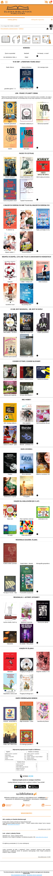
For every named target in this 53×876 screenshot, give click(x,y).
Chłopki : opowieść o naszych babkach (35, 756)
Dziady (6, 758)
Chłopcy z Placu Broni (9, 756)
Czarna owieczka (19, 765)
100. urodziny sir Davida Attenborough (14, 819)
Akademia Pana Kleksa (31, 759)
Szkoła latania (8, 755)
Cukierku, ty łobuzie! (20, 769)
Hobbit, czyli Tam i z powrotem (11, 753)
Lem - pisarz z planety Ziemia (11, 833)
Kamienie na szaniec (9, 759)
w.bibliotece (42, 797)
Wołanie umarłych (30, 758)
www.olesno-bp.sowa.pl (14, 824)
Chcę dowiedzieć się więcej (18, 875)
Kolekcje (21, 28)
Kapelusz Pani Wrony (20, 763)
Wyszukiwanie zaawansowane (9, 28)
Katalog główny (12, 19)
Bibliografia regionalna (37, 19)
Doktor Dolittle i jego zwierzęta (22, 766)
